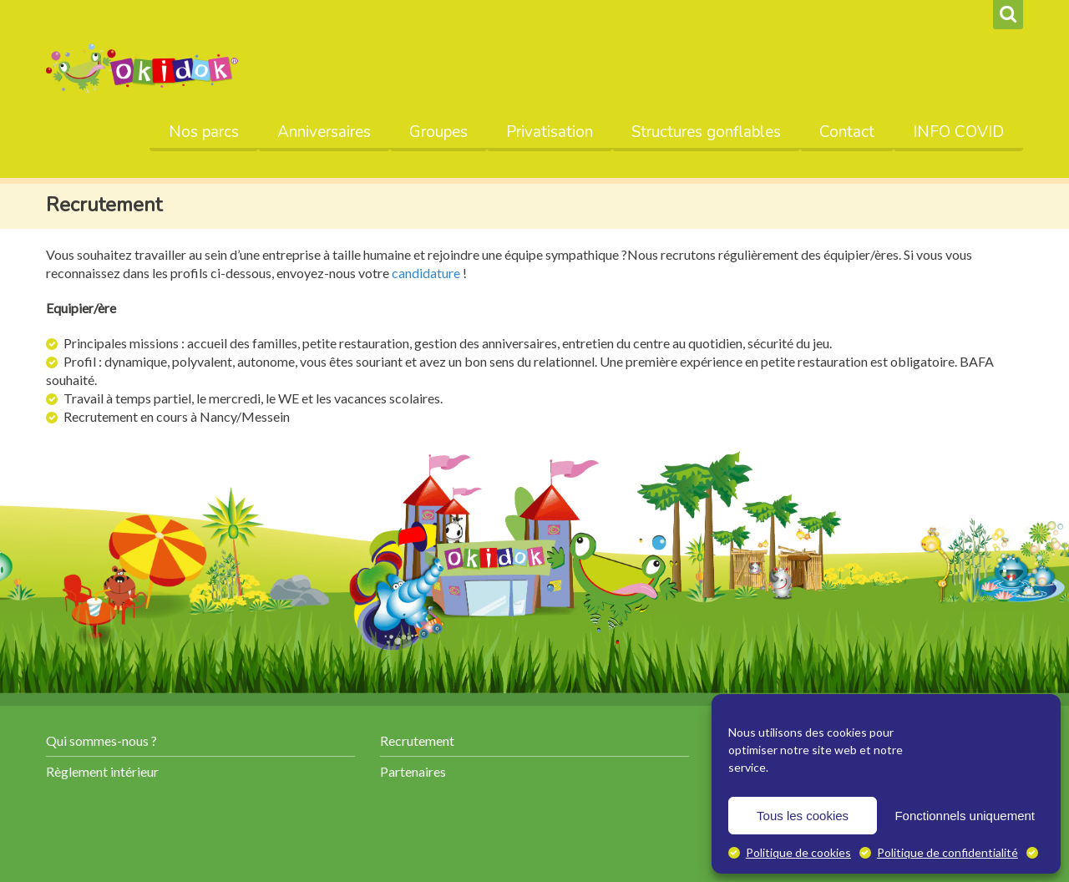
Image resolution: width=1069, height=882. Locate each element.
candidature (426, 273)
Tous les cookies (803, 815)
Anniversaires (324, 132)
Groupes (438, 132)
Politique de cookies (798, 852)
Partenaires (413, 771)
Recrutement (417, 740)
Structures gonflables (706, 132)
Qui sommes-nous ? (101, 740)
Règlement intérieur (102, 771)
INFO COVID (958, 132)
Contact (846, 132)
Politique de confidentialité (947, 852)
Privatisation (549, 132)
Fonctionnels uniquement (964, 815)
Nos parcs (204, 132)
